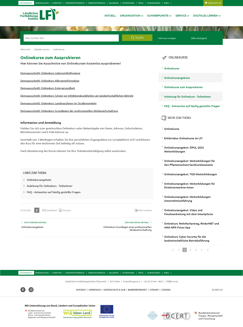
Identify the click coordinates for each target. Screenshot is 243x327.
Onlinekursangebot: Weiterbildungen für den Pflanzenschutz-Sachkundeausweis (189, 162)
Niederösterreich (75, 3)
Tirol (141, 3)
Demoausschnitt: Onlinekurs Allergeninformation (49, 80)
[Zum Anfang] (173, 250)
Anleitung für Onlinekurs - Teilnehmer (187, 96)
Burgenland (42, 3)
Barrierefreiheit (137, 289)
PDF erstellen (143, 210)
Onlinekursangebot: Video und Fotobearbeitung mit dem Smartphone (188, 212)
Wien (166, 3)
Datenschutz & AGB (114, 289)
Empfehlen (49, 210)
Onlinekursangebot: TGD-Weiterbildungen (190, 174)
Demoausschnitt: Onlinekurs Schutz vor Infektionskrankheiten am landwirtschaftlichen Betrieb (76, 95)
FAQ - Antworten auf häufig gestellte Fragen (192, 106)
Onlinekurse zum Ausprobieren (183, 87)
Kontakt (81, 289)
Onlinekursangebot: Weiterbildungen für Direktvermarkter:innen (189, 185)
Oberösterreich (96, 3)
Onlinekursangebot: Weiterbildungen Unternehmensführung (187, 198)
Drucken (65, 210)
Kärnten (57, 3)
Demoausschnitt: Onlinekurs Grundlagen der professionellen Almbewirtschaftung (69, 110)
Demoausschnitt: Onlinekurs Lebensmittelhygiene (50, 73)
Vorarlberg (153, 3)
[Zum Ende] (207, 250)
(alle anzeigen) (199, 38)
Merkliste (214, 3)
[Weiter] (202, 250)
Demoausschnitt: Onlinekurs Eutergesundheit (47, 88)
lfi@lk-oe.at (172, 281)
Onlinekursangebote (177, 78)
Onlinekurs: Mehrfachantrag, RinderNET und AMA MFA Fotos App (191, 225)
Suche (137, 38)
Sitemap (154, 289)
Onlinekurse (171, 68)
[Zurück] (179, 250)
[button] (131, 15)
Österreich (26, 3)
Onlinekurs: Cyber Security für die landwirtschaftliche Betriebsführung (186, 238)
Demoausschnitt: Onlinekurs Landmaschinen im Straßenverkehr (58, 103)
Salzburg (114, 3)
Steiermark (128, 3)
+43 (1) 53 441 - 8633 (153, 281)
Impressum (95, 289)
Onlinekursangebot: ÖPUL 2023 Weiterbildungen (184, 149)
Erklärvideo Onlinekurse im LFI (183, 138)
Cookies (166, 289)
